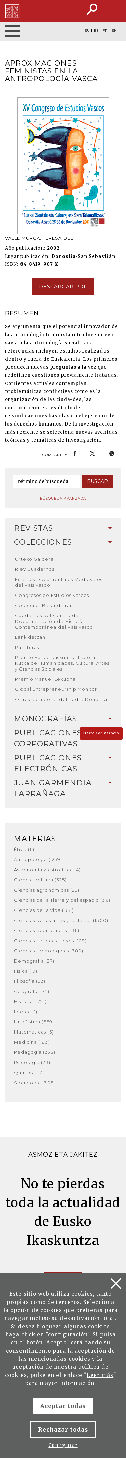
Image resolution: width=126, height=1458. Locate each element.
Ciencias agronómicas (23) (46, 890)
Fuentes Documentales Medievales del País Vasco (58, 582)
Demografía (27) (34, 961)
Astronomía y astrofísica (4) (47, 869)
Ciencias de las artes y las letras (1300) (61, 920)
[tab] (63, 528)
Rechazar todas (63, 1429)
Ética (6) (24, 849)
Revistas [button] (63, 528)
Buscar (97, 481)
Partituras (27, 647)
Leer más (100, 1375)
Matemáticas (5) (34, 1032)
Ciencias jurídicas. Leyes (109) (50, 940)
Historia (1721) (30, 1001)
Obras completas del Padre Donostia (61, 699)
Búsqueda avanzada (63, 498)
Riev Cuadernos (34, 569)
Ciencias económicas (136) (46, 930)
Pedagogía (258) (34, 1052)
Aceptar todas (63, 1406)
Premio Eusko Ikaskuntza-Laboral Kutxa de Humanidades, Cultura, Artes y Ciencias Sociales (62, 663)
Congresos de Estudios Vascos (52, 595)
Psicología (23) (32, 1062)
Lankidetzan (30, 637)
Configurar (62, 1445)
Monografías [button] (63, 718)
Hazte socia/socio (101, 733)
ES (96, 30)
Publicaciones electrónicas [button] (63, 763)
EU (87, 30)
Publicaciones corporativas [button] (63, 738)
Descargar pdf (63, 287)
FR (105, 30)
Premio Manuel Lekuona (45, 679)
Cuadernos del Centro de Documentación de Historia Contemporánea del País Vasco (54, 621)
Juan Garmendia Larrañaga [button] (63, 788)
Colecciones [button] (63, 542)
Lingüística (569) (34, 1021)
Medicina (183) (32, 1042)
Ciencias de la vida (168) (44, 910)
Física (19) (25, 971)
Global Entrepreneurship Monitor (56, 689)
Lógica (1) (25, 1011)
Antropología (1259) (38, 859)
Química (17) (29, 1072)
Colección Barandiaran (44, 605)
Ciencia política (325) (40, 879)
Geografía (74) (31, 991)
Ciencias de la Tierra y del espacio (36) (62, 900)
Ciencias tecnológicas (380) (48, 950)
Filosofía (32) (29, 981)
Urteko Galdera (34, 559)
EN (114, 30)
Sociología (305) (34, 1082)
